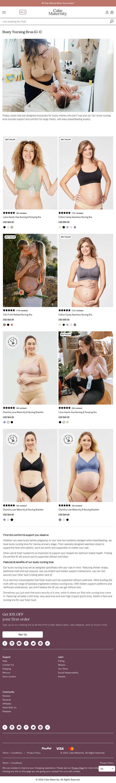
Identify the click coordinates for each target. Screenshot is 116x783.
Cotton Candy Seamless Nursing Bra (75, 217)
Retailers (6, 711)
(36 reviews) (21, 408)
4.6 (23, 12)
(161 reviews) (77, 213)
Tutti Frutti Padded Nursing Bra (17, 314)
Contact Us (8, 665)
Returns (6, 672)
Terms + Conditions (12, 753)
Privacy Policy (34, 753)
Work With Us (9, 707)
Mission (61, 665)
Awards (61, 676)
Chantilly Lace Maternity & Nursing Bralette (23, 412)
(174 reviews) (22, 310)
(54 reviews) (21, 213)
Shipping (6, 668)
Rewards (6, 699)
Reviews (6, 696)
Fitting (61, 661)
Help (4, 661)
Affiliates (6, 703)
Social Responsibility (68, 672)
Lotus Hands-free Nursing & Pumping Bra (22, 217)
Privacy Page (78, 768)
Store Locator (9, 676)
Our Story (63, 668)
